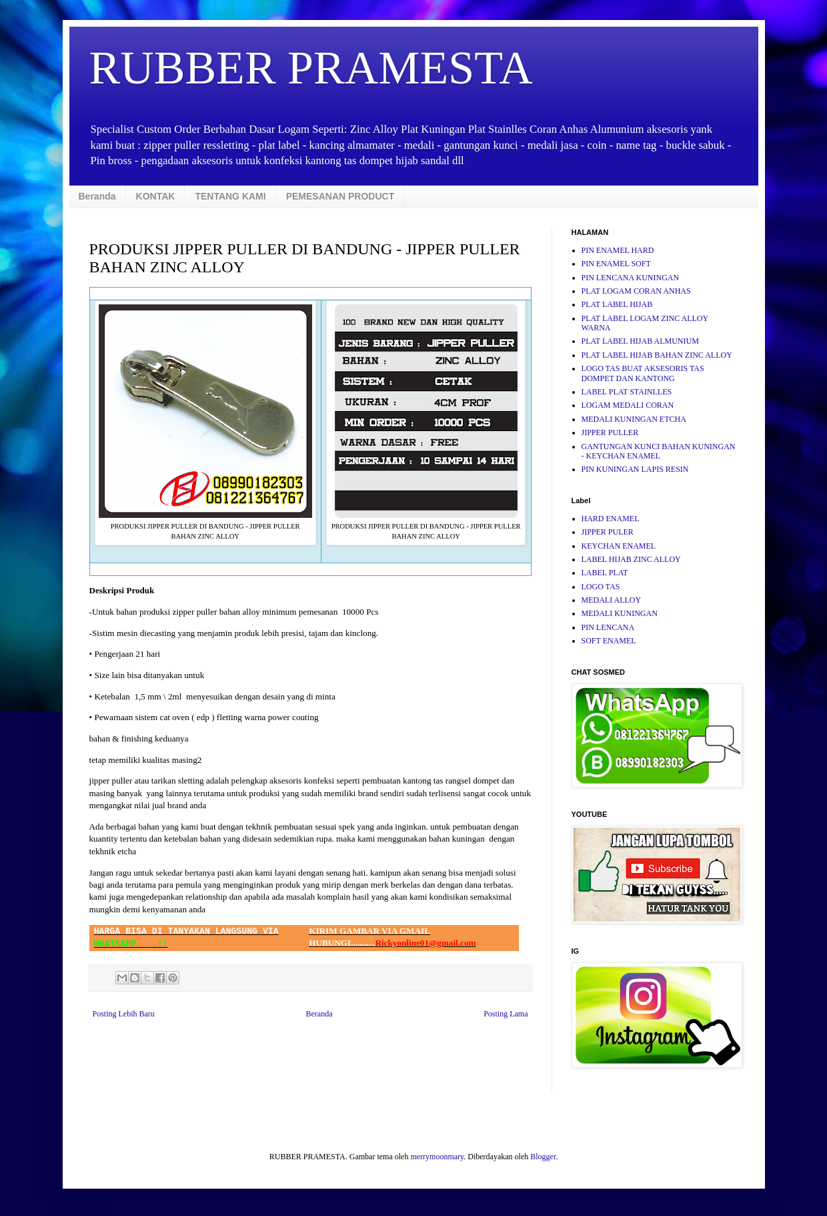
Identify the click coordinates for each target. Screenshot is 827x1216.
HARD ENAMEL (611, 518)
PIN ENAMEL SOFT (616, 263)
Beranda (97, 196)
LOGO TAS (601, 586)
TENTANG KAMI (230, 196)
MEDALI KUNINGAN (620, 613)
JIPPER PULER (608, 532)
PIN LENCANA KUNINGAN (631, 277)
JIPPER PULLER (610, 432)
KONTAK (155, 196)
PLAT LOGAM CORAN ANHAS (636, 291)
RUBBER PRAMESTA (311, 67)
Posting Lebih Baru (124, 1013)
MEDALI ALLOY (612, 600)
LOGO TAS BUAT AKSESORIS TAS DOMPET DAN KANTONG (643, 373)
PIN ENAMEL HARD (618, 250)
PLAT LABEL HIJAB (617, 304)
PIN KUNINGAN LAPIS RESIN (635, 469)
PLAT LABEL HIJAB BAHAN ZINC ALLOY (657, 355)
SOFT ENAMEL (609, 640)
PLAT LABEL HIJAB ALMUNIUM (640, 341)
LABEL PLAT (605, 572)
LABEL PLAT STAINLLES (627, 391)
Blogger (543, 1156)
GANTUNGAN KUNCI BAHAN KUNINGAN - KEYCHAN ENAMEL (659, 451)
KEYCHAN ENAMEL (619, 546)
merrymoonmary (437, 1156)
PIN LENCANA (608, 627)
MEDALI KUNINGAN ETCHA (634, 419)
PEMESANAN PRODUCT (340, 196)
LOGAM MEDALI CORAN (628, 405)
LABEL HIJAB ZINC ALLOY (631, 559)
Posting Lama (506, 1013)
